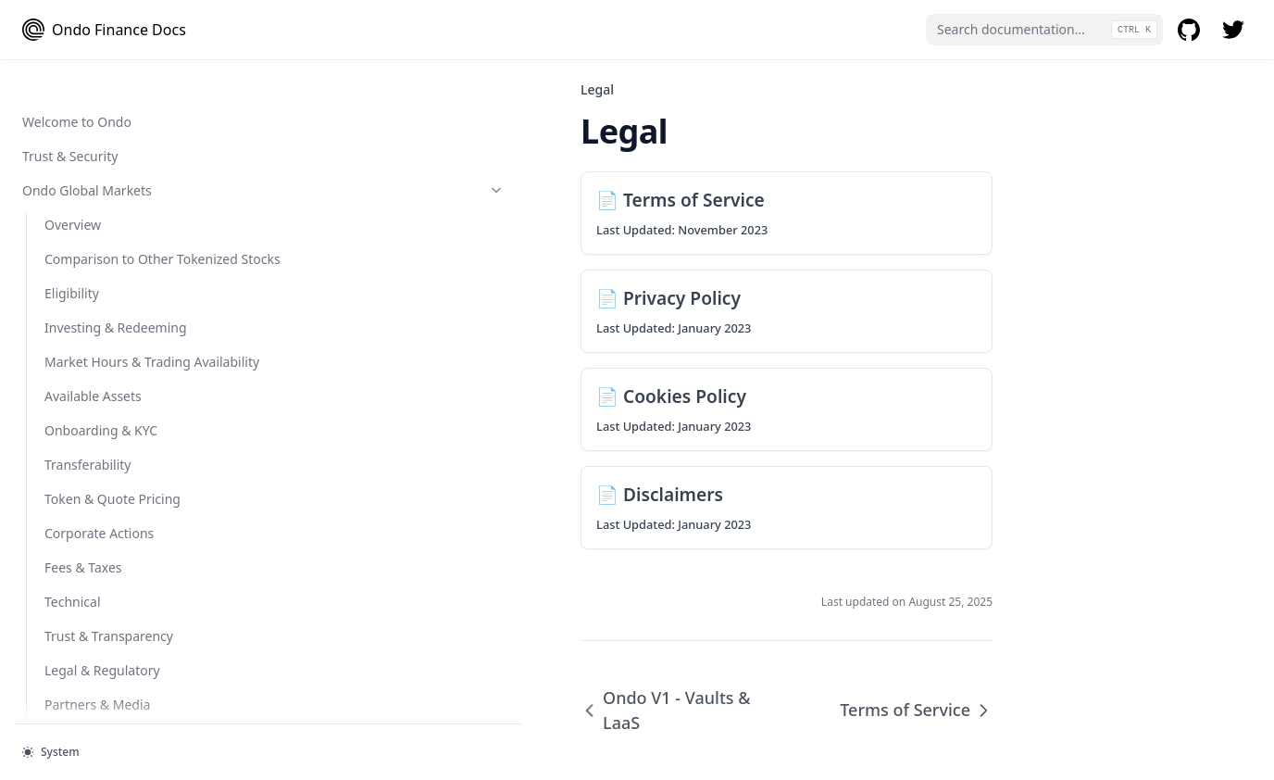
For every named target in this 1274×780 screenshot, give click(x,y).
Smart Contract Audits (89, 454)
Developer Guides (114, 171)
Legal (114, 523)
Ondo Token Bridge (103, 332)
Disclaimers (79, 660)
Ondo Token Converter (125, 376)
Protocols (114, 102)
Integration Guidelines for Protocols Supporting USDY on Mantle (123, 224)
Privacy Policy (85, 591)
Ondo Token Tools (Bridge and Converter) (114, 288)
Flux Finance (81, 136)
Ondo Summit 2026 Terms (123, 694)
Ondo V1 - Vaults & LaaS (95, 488)
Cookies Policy (87, 626)
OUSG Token (125, 68)
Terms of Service (94, 557)
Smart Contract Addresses (101, 420)
